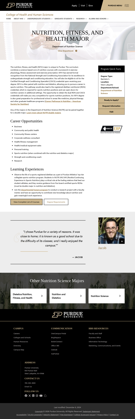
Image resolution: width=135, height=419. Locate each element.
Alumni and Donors (97, 18)
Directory (17, 345)
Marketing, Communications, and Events (104, 345)
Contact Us (114, 414)
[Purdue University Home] (67, 315)
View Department (65, 50)
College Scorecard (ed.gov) (85, 414)
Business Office (95, 337)
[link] (26, 202)
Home (8, 18)
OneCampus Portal (58, 333)
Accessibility (21, 414)
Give (90, 5)
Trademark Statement (91, 411)
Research (80, 18)
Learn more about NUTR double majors (44, 112)
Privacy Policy (102, 414)
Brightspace (56, 337)
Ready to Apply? (111, 100)
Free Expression (66, 414)
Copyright (39, 411)
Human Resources (21, 341)
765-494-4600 (30, 383)
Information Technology (98, 341)
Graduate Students (63, 18)
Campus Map (19, 349)
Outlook (54, 349)
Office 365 (55, 345)
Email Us (28, 386)
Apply (74, 5)
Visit (83, 5)
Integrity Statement (51, 414)
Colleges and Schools (22, 337)
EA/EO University (35, 414)
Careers (17, 333)
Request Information (111, 105)
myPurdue (55, 353)
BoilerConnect (56, 341)
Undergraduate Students (38, 18)
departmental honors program (34, 189)
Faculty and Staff (95, 333)
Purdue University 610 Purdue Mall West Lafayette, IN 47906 (34, 370)
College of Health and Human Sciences (29, 14)
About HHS (18, 18)
